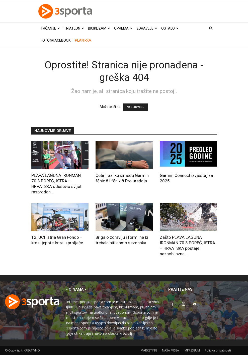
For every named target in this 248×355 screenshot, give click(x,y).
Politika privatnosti (218, 350)
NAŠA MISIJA (170, 350)
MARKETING (149, 350)
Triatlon (74, 28)
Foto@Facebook (55, 40)
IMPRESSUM (192, 350)
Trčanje (50, 28)
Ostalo (170, 28)
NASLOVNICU (135, 107)
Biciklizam (99, 28)
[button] (211, 28)
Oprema (123, 28)
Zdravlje (146, 28)
